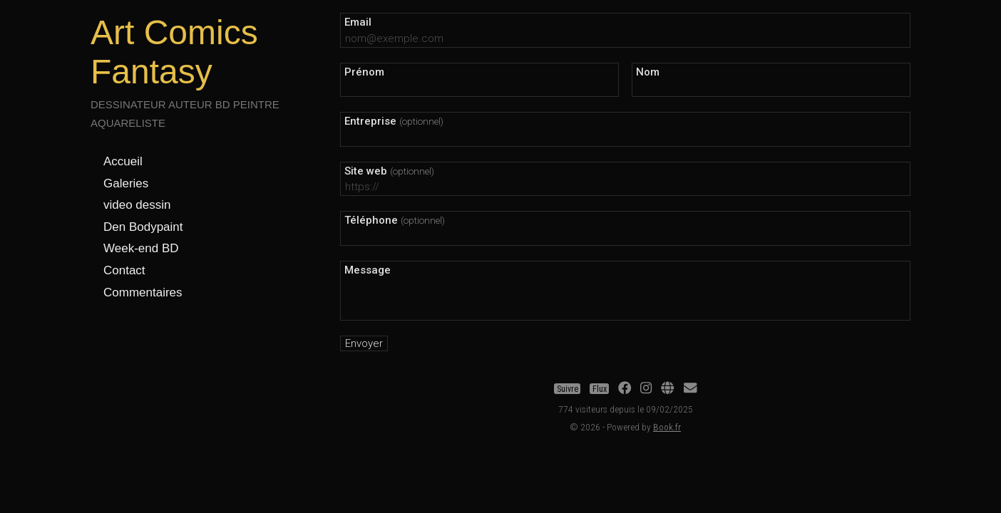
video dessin (137, 205)
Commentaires (143, 292)
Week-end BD (141, 248)
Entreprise (393, 121)
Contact (124, 270)
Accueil (123, 161)
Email (357, 22)
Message (367, 270)
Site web (389, 171)
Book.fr (667, 426)
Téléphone (394, 220)
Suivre (567, 389)
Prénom (364, 72)
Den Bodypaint (143, 227)
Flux (599, 389)
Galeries (125, 183)
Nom (647, 72)
